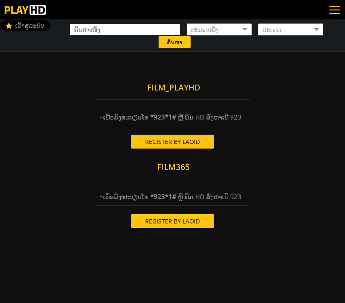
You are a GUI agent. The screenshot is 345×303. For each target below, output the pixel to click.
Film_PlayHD (173, 87)
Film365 (173, 167)
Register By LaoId (172, 142)
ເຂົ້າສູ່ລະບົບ (29, 25)
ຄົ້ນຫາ (174, 42)
